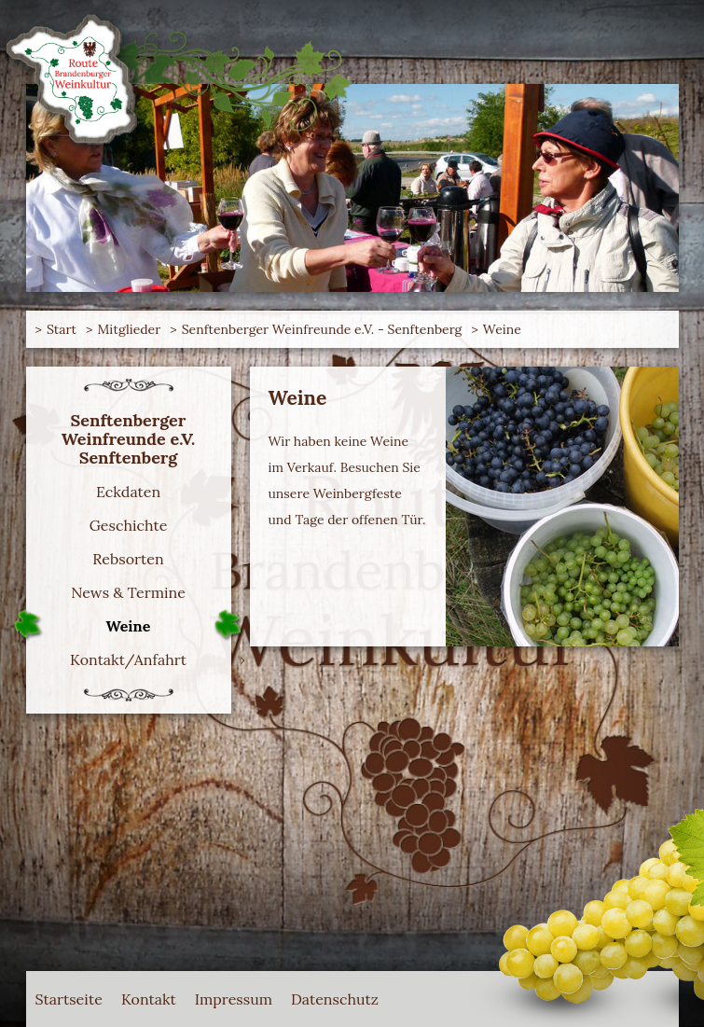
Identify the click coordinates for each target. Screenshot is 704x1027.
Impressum (233, 999)
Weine (502, 329)
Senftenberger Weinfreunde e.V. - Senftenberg (322, 329)
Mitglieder (128, 329)
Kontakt (148, 999)
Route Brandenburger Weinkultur (87, 70)
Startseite (69, 999)
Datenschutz (335, 999)
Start (61, 329)
